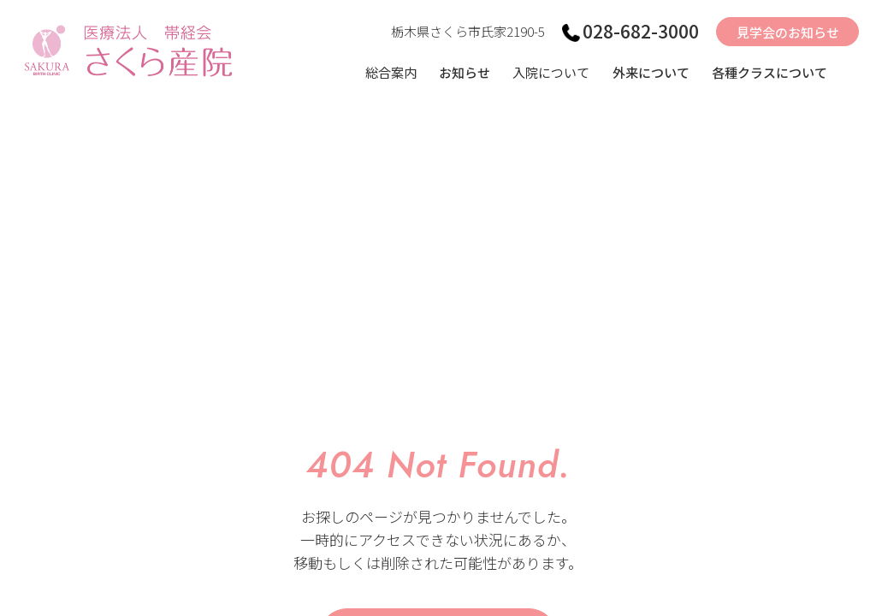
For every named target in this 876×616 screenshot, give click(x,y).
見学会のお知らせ (788, 32)
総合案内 (391, 72)
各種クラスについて (769, 72)
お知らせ (464, 72)
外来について (651, 72)
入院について (550, 72)
